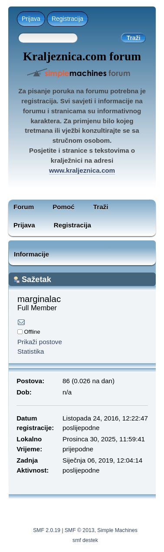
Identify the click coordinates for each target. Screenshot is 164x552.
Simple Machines (117, 530)
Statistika (30, 351)
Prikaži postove (39, 341)
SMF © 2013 (79, 530)
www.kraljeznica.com (82, 170)
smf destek (85, 540)
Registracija (67, 18)
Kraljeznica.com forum (82, 56)
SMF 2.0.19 (46, 530)
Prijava (31, 18)
